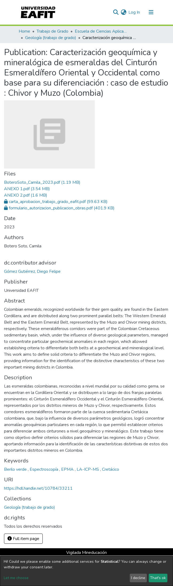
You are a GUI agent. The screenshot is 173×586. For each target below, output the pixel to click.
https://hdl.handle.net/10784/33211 (38, 488)
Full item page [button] (23, 539)
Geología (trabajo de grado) (50, 38)
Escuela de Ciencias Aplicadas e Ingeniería (101, 31)
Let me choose (16, 577)
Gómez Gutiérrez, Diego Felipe (32, 271)
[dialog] (86, 571)
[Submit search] (115, 12)
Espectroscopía (44, 469)
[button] (123, 12)
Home (24, 31)
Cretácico (110, 469)
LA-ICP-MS (88, 469)
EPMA (68, 469)
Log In (134, 12)
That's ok (158, 577)
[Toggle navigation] (151, 12)
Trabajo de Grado (52, 31)
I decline (138, 577)
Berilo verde (16, 469)
